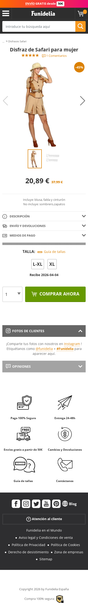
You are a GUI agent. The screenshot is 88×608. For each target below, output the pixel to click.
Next (82, 100)
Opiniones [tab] (18, 366)
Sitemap (45, 559)
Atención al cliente (44, 519)
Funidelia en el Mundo (44, 530)
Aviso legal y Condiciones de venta (46, 537)
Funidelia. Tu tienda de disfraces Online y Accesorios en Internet (43, 13)
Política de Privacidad (28, 545)
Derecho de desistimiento (28, 552)
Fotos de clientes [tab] (25, 331)
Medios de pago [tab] (18, 235)
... (3, 41)
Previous (5, 100)
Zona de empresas (68, 552)
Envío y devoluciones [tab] (24, 226)
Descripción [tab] (16, 216)
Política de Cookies (65, 545)
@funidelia (44, 348)
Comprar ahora (58, 294)
